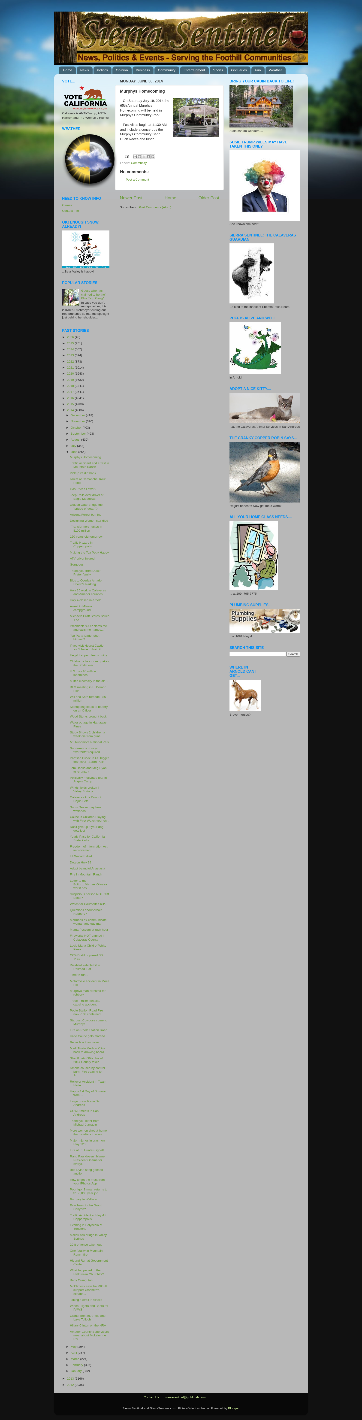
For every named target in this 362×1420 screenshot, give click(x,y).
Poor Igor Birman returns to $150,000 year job (89, 1191)
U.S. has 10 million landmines (83, 673)
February (77, 1365)
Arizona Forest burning (86, 514)
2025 (71, 343)
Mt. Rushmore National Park (89, 742)
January (77, 1371)
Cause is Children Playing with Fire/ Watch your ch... (89, 818)
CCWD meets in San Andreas (84, 1112)
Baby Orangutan (81, 1280)
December (78, 415)
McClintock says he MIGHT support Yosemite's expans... (89, 1289)
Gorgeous (77, 564)
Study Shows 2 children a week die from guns (87, 734)
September (79, 433)
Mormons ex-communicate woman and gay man (88, 921)
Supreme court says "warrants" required (85, 750)
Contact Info (70, 210)
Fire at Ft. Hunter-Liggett (87, 1150)
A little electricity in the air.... (89, 681)
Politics (102, 70)
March (75, 1359)
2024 (71, 349)
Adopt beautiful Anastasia (87, 868)
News (84, 70)
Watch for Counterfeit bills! (88, 904)
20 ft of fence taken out (86, 1244)
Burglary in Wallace (83, 1199)
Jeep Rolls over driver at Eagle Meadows (87, 496)
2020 (71, 373)
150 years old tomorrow (86, 536)
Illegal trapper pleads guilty (88, 655)
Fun (258, 70)
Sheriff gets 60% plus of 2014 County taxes (86, 1060)
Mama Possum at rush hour (89, 929)
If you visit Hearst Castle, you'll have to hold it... (87, 647)
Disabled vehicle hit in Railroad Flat (85, 967)
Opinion (122, 70)
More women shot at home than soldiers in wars (88, 1132)
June (74, 452)
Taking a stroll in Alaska (86, 1300)
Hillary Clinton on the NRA (88, 1325)
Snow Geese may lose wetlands (85, 809)
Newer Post (131, 197)
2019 (71, 379)
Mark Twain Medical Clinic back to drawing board (88, 1050)
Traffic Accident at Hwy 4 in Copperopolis (88, 1217)
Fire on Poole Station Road (88, 1030)
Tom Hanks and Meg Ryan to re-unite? (88, 769)
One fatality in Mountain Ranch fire (86, 1252)
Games (67, 205)
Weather (275, 70)
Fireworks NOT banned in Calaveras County (88, 937)
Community (166, 70)
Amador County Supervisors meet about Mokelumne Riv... (89, 1335)
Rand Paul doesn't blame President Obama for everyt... (87, 1160)
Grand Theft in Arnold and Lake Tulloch (88, 1317)
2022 (71, 361)
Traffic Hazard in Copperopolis (81, 544)
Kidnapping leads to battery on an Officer (89, 708)
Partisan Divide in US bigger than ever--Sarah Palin (89, 759)
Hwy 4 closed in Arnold (86, 600)
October (77, 427)
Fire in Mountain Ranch (86, 874)
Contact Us (151, 1397)
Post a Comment (137, 179)
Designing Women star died (89, 520)
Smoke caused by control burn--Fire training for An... (87, 1071)
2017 (71, 392)
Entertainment (194, 70)
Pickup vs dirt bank (83, 473)
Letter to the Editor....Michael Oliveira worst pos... (88, 884)
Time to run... (79, 975)
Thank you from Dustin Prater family (85, 572)
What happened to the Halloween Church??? (87, 1272)
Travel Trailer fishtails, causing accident (85, 1002)
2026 (71, 337)
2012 (71, 1385)
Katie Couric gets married (87, 1036)
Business (143, 70)
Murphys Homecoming (85, 457)
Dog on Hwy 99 (80, 862)
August (76, 439)
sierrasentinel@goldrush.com (185, 1397)
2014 (71, 410)
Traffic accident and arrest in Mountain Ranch (89, 465)
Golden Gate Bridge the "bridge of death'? (86, 506)
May (74, 1346)
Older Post (209, 197)
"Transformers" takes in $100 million (86, 528)
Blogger (233, 1408)
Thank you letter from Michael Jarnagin (85, 1122)
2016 (71, 398)
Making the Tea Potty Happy (89, 552)
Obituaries (239, 70)
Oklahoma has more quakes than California (89, 663)
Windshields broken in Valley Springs (85, 789)
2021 (71, 367)
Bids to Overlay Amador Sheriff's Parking (86, 582)
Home (67, 70)
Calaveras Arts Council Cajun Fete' (86, 799)
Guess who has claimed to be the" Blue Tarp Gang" (93, 294)
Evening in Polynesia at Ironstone (86, 1226)
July (74, 446)
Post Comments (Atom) (155, 207)
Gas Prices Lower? (83, 489)
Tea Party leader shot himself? (85, 637)
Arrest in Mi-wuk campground (81, 608)
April (74, 1352)
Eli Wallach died (81, 856)
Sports (218, 70)
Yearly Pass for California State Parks (87, 838)
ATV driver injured (82, 558)
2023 (71, 355)
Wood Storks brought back (88, 716)
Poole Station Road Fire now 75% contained (86, 1012)
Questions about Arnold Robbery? (86, 911)
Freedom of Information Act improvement (89, 848)
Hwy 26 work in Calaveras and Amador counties (88, 592)
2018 (71, 386)
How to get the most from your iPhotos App (87, 1181)
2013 (71, 1378)
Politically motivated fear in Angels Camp (88, 779)
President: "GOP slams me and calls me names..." (88, 627)
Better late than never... (86, 1042)
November (78, 421)
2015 (71, 404)
